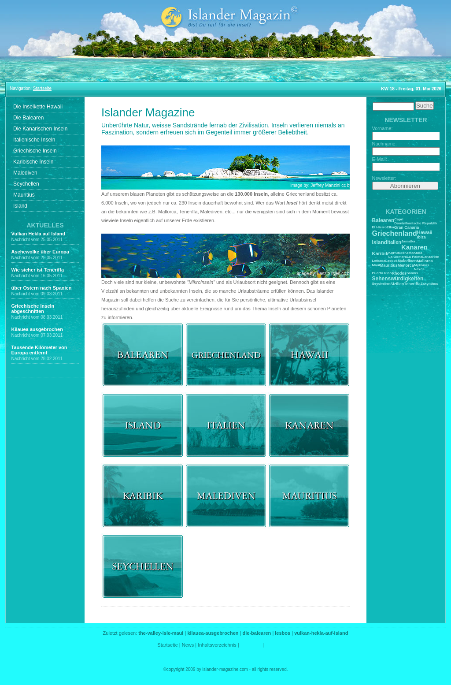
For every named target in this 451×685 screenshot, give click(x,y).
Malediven (25, 173)
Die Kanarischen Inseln (40, 129)
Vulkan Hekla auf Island (38, 233)
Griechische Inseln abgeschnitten (33, 308)
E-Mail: (379, 159)
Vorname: (382, 128)
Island (20, 206)
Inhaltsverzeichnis (217, 645)
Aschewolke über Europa (40, 251)
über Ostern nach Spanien (41, 287)
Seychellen (26, 184)
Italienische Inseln (34, 140)
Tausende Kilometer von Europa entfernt (39, 350)
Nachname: (384, 143)
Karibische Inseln (33, 162)
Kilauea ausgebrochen (37, 329)
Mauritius (24, 195)
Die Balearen (28, 118)
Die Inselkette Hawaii (38, 107)
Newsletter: (384, 178)
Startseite (167, 645)
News (188, 645)
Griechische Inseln (35, 151)
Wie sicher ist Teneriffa (37, 269)
